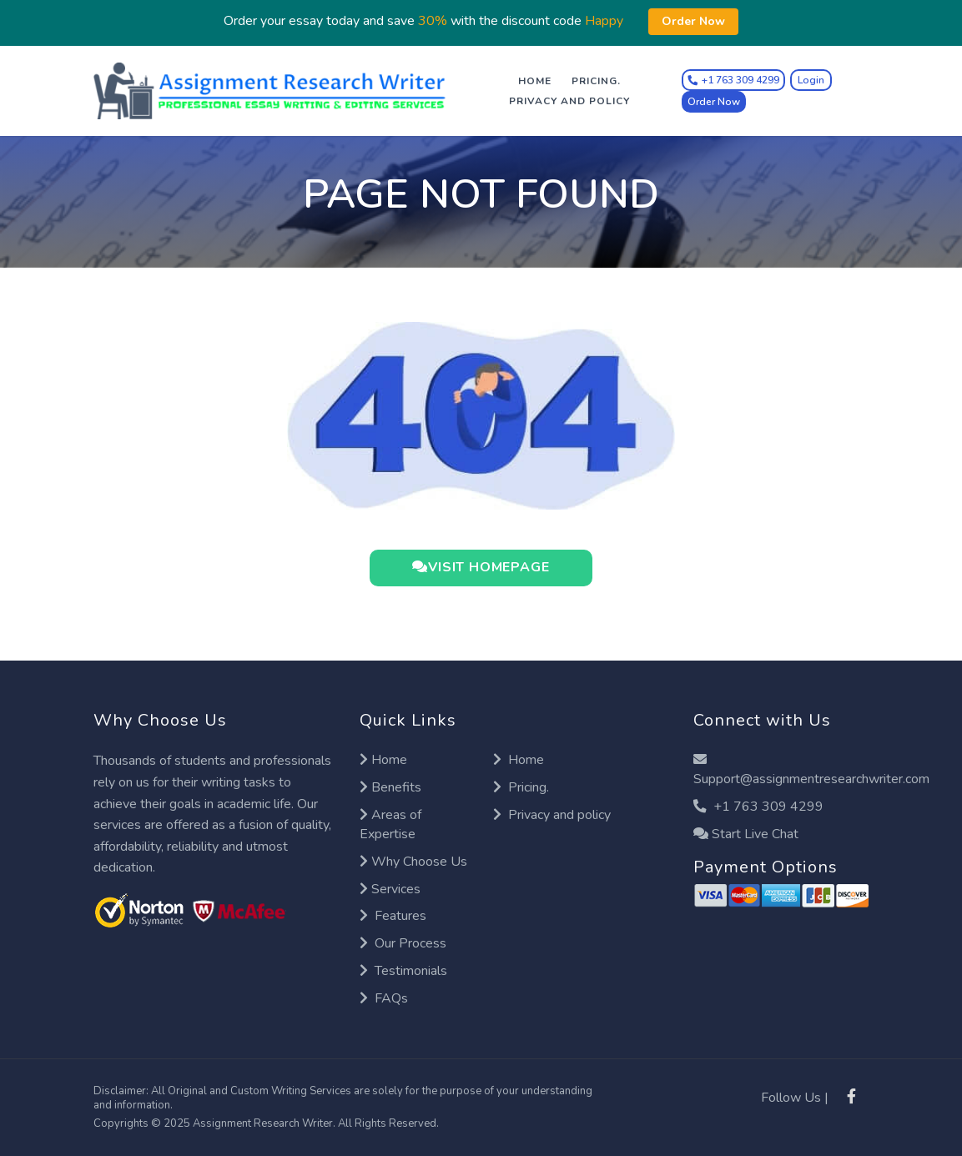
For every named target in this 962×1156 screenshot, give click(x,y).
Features (393, 916)
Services (390, 889)
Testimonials (403, 971)
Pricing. (596, 81)
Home (535, 81)
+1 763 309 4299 (758, 806)
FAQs (384, 998)
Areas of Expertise (390, 824)
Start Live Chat (745, 834)
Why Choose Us (413, 861)
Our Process (403, 943)
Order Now (714, 101)
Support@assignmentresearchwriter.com (811, 770)
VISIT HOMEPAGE (480, 568)
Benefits (390, 787)
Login (811, 80)
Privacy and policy (569, 101)
